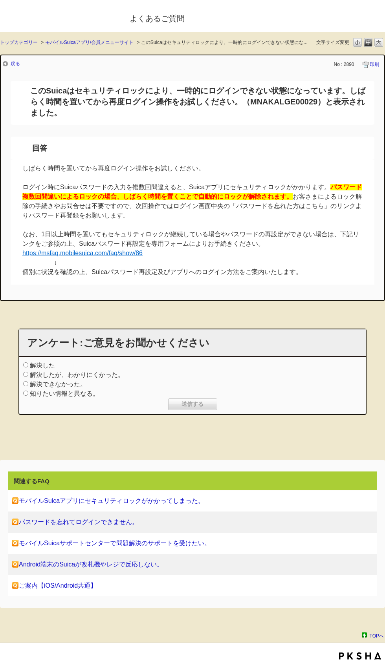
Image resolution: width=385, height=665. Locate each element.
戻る (15, 63)
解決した (42, 365)
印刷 (374, 64)
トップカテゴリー (19, 42)
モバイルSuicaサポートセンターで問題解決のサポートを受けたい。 (115, 543)
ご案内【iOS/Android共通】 (58, 585)
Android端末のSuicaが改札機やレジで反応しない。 (91, 564)
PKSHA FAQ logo (360, 656)
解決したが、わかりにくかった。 (77, 374)
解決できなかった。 (58, 384)
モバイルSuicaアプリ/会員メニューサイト (89, 42)
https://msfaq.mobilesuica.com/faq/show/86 (82, 253)
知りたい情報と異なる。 (64, 393)
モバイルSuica (59, 16)
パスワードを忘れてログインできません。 (78, 522)
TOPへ (377, 635)
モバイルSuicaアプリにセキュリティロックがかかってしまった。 (111, 500)
